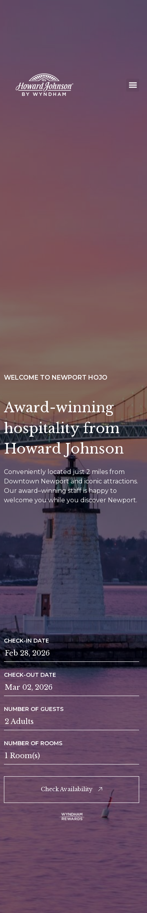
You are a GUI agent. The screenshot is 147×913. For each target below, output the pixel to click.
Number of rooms (33, 743)
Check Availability (71, 789)
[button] (132, 85)
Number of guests (34, 709)
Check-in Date (26, 640)
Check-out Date (30, 674)
